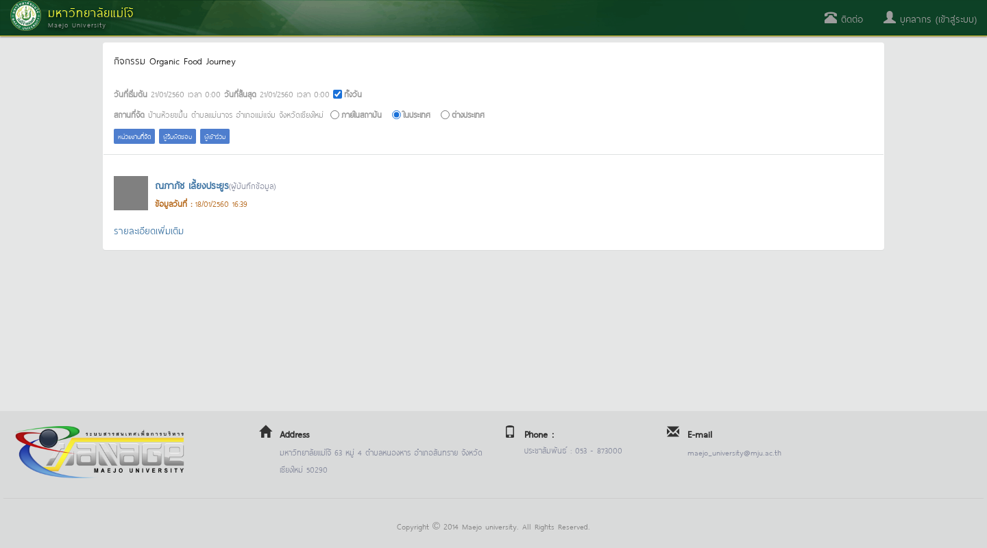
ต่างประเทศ (468, 114)
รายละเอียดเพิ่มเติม (149, 230)
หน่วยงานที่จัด (134, 136)
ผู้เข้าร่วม (215, 136)
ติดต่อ (844, 18)
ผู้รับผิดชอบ (177, 136)
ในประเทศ (416, 114)
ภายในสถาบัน (361, 114)
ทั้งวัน (353, 93)
